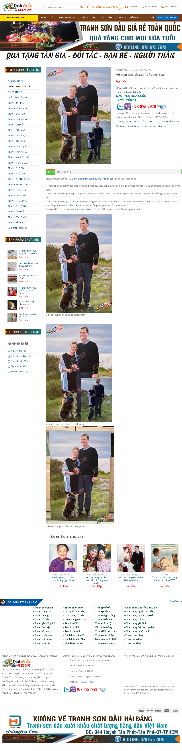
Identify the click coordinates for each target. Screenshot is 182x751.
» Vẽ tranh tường (102, 627)
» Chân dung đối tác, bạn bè (139, 627)
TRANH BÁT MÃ (16, 103)
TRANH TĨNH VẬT (17, 211)
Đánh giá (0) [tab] (64, 172)
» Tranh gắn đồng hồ (44, 623)
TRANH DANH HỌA (17, 135)
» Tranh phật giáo (42, 615)
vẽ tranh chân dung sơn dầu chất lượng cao (91, 178)
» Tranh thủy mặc (42, 638)
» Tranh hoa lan (132, 642)
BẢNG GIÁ (121, 17)
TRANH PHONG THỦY (19, 184)
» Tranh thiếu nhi (102, 619)
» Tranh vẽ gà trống (104, 615)
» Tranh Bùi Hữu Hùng (105, 631)
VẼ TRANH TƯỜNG (17, 228)
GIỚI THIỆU (106, 17)
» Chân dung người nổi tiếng (139, 611)
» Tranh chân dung (73, 607)
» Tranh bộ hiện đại (43, 607)
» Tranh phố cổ (101, 607)
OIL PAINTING (15, 92)
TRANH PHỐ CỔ (16, 168)
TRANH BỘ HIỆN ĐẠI (18, 108)
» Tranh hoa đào (133, 638)
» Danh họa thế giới (73, 635)
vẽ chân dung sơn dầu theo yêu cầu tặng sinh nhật (97, 580)
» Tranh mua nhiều (103, 635)
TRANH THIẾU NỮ (17, 195)
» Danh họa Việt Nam (74, 638)
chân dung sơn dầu (128, 126)
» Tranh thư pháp (42, 635)
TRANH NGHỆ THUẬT (18, 157)
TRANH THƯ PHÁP (17, 206)
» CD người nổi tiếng (74, 611)
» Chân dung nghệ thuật (137, 631)
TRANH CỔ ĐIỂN (16, 124)
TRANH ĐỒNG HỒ (17, 141)
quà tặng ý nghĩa (144, 126)
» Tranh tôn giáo (42, 611)
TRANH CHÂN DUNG (18, 119)
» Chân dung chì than (74, 619)
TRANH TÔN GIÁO (17, 217)
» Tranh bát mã (71, 631)
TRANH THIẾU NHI (17, 190)
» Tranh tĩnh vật (41, 627)
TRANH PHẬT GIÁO (18, 162)
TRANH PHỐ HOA (16, 173)
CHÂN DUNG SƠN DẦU (19, 86)
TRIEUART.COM (87, 682)
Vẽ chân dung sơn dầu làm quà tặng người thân (62, 579)
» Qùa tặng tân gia (73, 642)
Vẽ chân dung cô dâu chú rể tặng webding (131, 579)
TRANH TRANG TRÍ (67, 17)
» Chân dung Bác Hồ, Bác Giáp (140, 607)
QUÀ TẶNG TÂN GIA (18, 97)
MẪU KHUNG (136, 17)
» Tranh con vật (41, 642)
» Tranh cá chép (71, 627)
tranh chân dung (159, 126)
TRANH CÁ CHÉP (16, 113)
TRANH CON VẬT (16, 130)
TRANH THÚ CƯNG (17, 200)
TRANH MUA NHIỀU (17, 152)
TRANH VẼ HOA (16, 222)
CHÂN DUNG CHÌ (16, 81)
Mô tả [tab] (50, 172)
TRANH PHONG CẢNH (19, 179)
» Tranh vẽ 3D (70, 623)
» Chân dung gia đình (135, 623)
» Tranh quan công (103, 642)
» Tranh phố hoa (102, 611)
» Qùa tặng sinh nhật (104, 638)
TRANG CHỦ (47, 17)
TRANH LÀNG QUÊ (17, 146)
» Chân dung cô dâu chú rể (138, 615)
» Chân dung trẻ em (134, 619)
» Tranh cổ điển (41, 619)
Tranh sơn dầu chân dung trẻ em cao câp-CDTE (164, 579)
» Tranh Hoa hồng (133, 635)
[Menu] (39, 7)
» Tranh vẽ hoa (41, 631)
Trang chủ (122, 70)
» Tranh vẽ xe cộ (102, 623)
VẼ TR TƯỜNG (89, 17)
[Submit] (81, 7)
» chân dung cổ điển (73, 615)
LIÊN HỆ (150, 17)
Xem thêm (174, 601)
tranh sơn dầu (65, 205)
